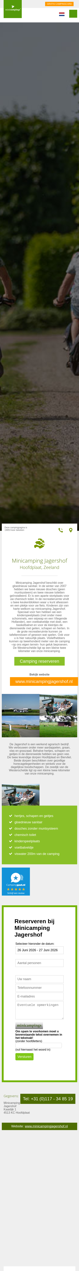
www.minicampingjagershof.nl (44, 681)
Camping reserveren (39, 661)
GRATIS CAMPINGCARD (59, 4)
